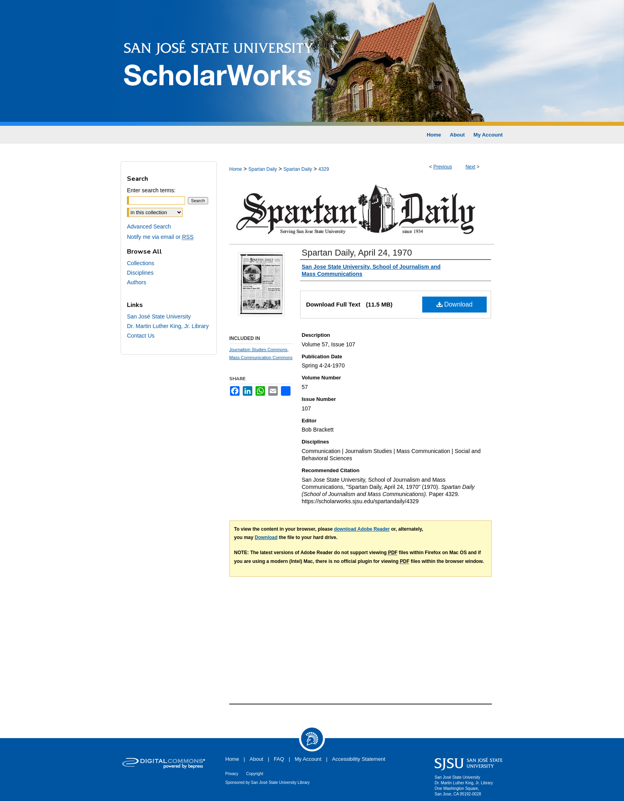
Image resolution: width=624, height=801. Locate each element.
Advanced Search (149, 226)
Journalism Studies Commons (258, 349)
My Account (308, 759)
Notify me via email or (160, 237)
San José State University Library (280, 782)
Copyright (254, 774)
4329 (323, 169)
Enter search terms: (151, 190)
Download (455, 304)
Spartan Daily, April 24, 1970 (357, 253)
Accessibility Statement (358, 759)
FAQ (279, 759)
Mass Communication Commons (260, 357)
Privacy (231, 774)
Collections (140, 263)
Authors (136, 282)
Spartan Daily (262, 169)
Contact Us (140, 335)
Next (471, 167)
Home (235, 169)
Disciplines (140, 273)
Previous (442, 167)
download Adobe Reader (362, 529)
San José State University (159, 316)
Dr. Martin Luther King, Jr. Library (168, 326)
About (256, 759)
